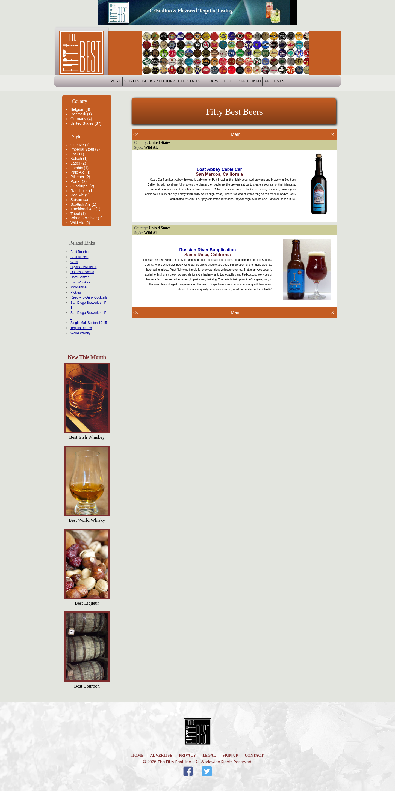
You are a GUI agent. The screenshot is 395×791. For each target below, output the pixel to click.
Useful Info (269, 83)
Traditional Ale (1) (85, 209)
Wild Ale (151, 147)
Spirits (112, 83)
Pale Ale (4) (80, 172)
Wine (87, 83)
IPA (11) (77, 154)
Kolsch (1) (79, 158)
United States (159, 143)
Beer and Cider (146, 83)
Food (239, 83)
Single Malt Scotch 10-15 (88, 323)
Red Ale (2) (80, 195)
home (137, 755)
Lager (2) (78, 163)
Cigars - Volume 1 (83, 267)
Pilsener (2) (80, 177)
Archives (303, 83)
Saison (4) (79, 200)
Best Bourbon (80, 252)
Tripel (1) (78, 213)
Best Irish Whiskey (87, 437)
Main (235, 134)
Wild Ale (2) (80, 222)
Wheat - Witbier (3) (86, 218)
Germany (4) (81, 119)
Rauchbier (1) (82, 191)
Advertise (161, 755)
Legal (209, 755)
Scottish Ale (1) (83, 204)
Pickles (75, 292)
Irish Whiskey (80, 282)
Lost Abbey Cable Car (219, 169)
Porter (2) (78, 181)
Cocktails (185, 83)
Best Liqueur (87, 603)
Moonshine (78, 287)
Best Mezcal (79, 257)
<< (135, 134)
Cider (74, 262)
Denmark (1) (81, 114)
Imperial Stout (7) (85, 149)
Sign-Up (230, 755)
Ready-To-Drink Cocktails (88, 297)
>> (332, 134)
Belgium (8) (80, 109)
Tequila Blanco (81, 328)
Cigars (215, 83)
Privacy (187, 755)
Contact (254, 755)
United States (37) (85, 123)
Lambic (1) (79, 168)
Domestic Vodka (82, 272)
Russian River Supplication (207, 249)
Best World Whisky (87, 520)
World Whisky (80, 333)
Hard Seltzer (79, 277)
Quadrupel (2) (82, 186)
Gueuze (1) (80, 145)
